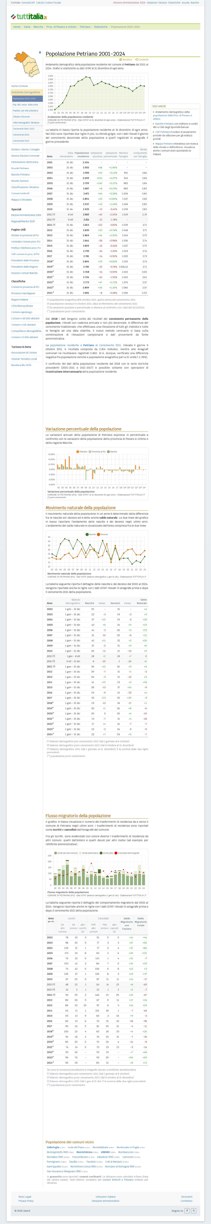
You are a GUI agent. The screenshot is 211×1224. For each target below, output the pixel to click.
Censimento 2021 (21, 134)
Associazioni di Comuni (24, 352)
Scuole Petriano (20, 168)
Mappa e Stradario (21, 199)
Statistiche (174, 2)
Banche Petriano (20, 174)
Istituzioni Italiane (106, 1196)
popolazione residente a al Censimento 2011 (85, 345)
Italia (27, 27)
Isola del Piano (79, 1147)
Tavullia (76, 1161)
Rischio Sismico (20, 180)
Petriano (85, 27)
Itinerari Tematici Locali (24, 358)
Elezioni (163, 2)
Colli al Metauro (117, 1161)
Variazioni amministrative (105, 1200)
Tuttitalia (15, 2)
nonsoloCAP (28, 2)
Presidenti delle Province (25, 260)
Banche (195, 2)
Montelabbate (103, 1147)
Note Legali (25, 1196)
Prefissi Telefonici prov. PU (26, 247)
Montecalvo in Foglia (131, 1147)
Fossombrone (83, 1156)
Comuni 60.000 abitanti (25, 318)
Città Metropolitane (22, 305)
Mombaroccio (128, 1152)
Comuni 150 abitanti (23, 324)
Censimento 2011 (21, 140)
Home (16, 27)
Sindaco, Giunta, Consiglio (25, 149)
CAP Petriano (162, 131)
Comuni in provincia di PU (25, 287)
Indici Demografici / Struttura (26, 122)
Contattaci (186, 1200)
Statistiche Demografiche (25, 92)
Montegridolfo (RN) (60, 1152)
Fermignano (57, 1161)
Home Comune (19, 86)
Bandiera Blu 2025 (21, 365)
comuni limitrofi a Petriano (118, 1179)
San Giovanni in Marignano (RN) (67, 1171)
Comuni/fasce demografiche (26, 330)
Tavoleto (94, 1161)
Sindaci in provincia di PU (25, 235)
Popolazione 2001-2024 (24, 98)
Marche (38, 27)
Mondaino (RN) (58, 1156)
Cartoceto (131, 1156)
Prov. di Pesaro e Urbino (61, 27)
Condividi (141, 59)
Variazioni (152, 2)
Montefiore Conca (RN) (87, 1166)
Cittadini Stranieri (21, 116)
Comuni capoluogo (21, 312)
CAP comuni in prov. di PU (25, 254)
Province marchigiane (23, 293)
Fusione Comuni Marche (24, 273)
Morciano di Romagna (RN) (123, 1166)
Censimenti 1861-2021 (23, 128)
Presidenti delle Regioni (24, 266)
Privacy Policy (26, 1200)
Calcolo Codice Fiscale (48, 2)
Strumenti (186, 1196)
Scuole (185, 2)
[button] (187, 1210)
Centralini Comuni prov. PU (25, 241)
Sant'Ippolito (57, 1166)
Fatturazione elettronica (24, 162)
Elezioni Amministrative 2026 (129, 2)
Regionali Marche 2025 (23, 221)
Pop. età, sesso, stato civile (25, 104)
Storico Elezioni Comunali (25, 155)
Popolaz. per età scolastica (25, 110)
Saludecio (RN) (108, 1156)
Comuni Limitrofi (20, 193)
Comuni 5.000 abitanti (24, 337)
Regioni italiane (19, 299)
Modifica (126, 59)
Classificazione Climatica (25, 187)
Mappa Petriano (164, 143)
